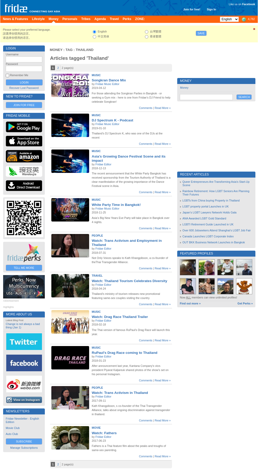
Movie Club (13, 428)
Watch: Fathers (104, 433)
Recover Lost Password (24, 87)
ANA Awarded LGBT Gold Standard (204, 218)
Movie (96, 427)
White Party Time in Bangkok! (116, 205)
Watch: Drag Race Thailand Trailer (120, 317)
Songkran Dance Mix (109, 80)
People (97, 235)
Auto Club (12, 433)
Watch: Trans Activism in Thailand (120, 393)
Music (96, 75)
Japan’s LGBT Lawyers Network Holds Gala (209, 212)
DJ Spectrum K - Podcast (112, 120)
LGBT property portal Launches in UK (205, 206)
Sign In (211, 9)
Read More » (163, 107)
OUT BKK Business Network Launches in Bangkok (213, 242)
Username (12, 54)
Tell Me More (24, 267)
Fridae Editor (103, 164)
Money (56, 50)
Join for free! (191, 9)
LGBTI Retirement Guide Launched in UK (208, 224)
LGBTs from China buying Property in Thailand (211, 200)
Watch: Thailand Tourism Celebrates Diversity (129, 281)
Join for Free (23, 105)
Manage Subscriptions (24, 447)
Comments (145, 107)
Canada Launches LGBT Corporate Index (208, 236)
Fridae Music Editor (107, 84)
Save (201, 33)
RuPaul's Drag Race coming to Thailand (124, 353)
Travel (97, 275)
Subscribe (24, 441)
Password (12, 64)
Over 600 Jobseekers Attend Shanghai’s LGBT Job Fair (216, 230)
